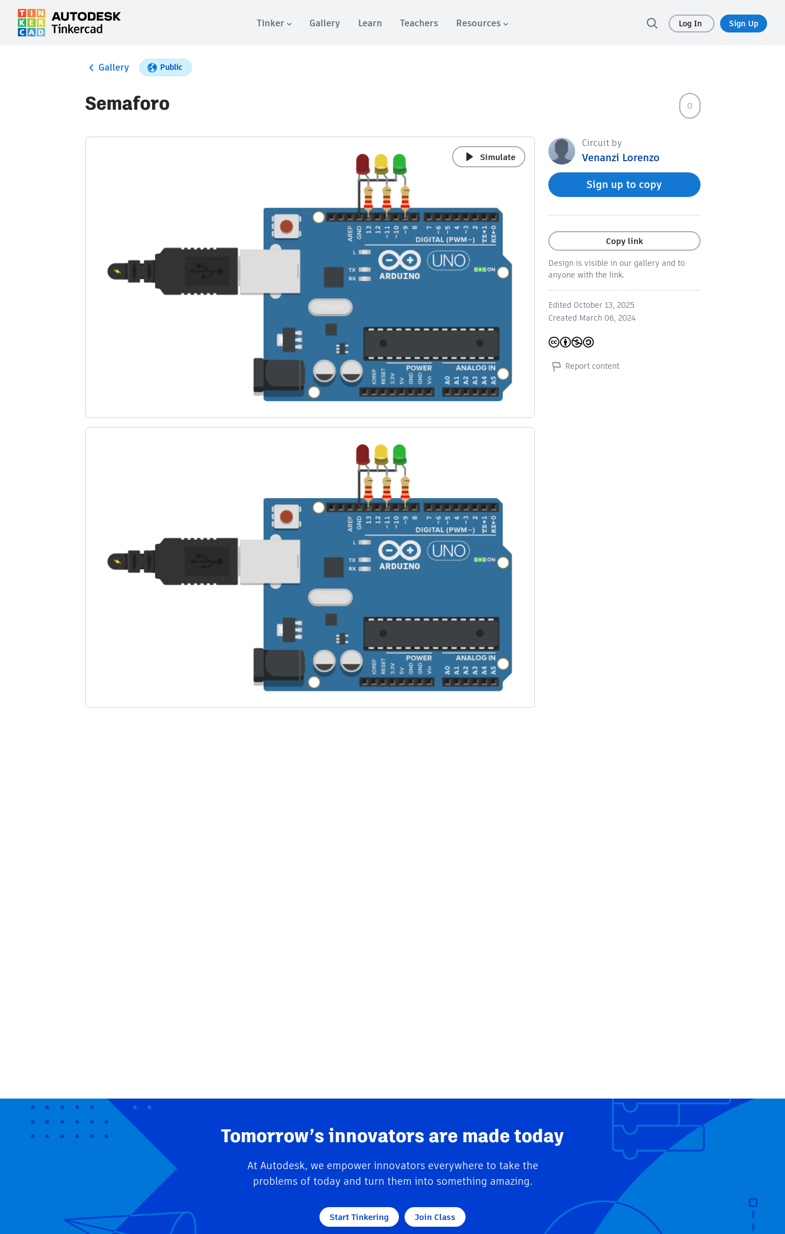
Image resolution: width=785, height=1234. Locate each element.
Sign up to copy (624, 184)
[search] (651, 23)
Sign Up (743, 23)
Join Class (435, 1217)
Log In (691, 23)
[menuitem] (274, 23)
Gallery (107, 67)
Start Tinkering (359, 1217)
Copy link (624, 241)
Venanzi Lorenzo (621, 158)
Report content (583, 366)
